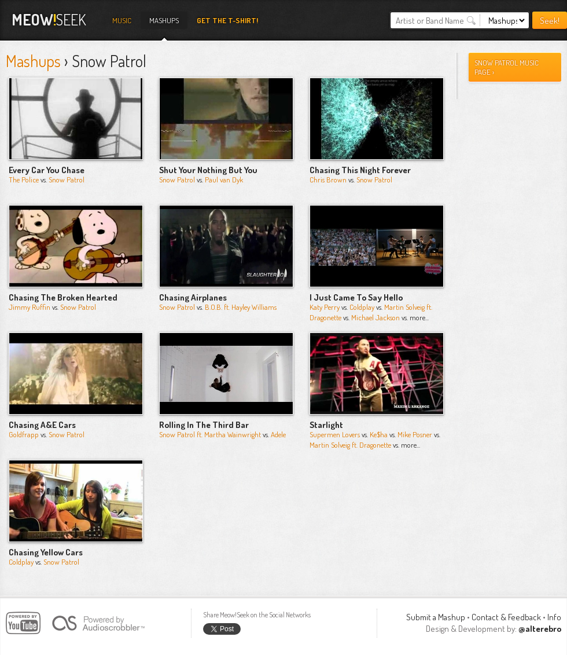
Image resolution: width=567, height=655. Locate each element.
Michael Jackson (375, 317)
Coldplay (361, 307)
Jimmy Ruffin (29, 307)
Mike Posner (414, 434)
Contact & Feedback (506, 617)
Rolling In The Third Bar (204, 424)
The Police (24, 179)
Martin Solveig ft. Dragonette (350, 444)
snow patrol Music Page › (506, 67)
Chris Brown (328, 179)
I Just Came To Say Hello (356, 297)
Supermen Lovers (335, 434)
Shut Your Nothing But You (208, 169)
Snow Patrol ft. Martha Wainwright (210, 434)
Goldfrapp (24, 434)
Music (121, 20)
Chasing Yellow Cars (46, 552)
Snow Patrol (66, 179)
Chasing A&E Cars (42, 424)
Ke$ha (379, 434)
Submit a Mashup (435, 617)
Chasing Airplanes (193, 297)
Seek (49, 19)
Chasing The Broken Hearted (63, 297)
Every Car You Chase (46, 169)
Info (554, 617)
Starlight (326, 424)
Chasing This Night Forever (360, 169)
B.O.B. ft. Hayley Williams (241, 307)
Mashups (164, 20)
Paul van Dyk (224, 179)
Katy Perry (325, 307)
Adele (278, 434)
